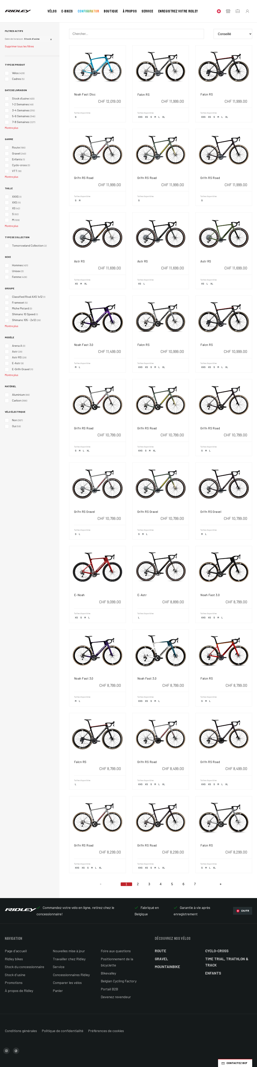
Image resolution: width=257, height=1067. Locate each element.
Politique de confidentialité (62, 1030)
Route (160, 951)
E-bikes (67, 11)
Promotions (13, 982)
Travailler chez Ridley (69, 959)
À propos (130, 11)
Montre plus (11, 127)
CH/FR (242, 911)
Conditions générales (21, 1030)
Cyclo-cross (216, 951)
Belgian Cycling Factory (119, 981)
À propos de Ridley (19, 990)
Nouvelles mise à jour (69, 951)
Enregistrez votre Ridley (178, 11)
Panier (58, 990)
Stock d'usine (15, 974)
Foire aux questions (116, 951)
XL (163, 116)
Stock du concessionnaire (24, 966)
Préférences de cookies (106, 1030)
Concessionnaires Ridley (71, 974)
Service (147, 11)
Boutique (111, 11)
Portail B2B (109, 989)
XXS (140, 116)
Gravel (161, 959)
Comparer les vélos (67, 982)
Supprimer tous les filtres (19, 46)
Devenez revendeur (116, 997)
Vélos (52, 11)
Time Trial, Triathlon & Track (226, 962)
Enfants (213, 973)
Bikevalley (108, 973)
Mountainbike (167, 966)
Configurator (88, 11)
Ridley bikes (14, 959)
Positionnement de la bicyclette (117, 962)
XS (146, 116)
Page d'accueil (16, 951)
